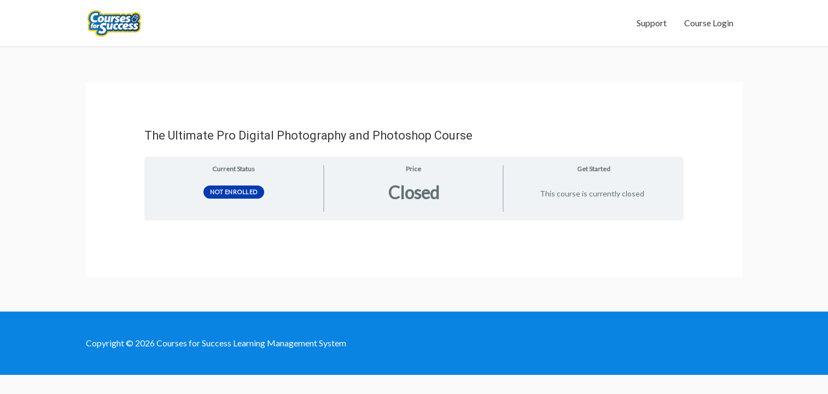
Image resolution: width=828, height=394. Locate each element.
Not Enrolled (234, 209)
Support (652, 32)
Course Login (708, 32)
